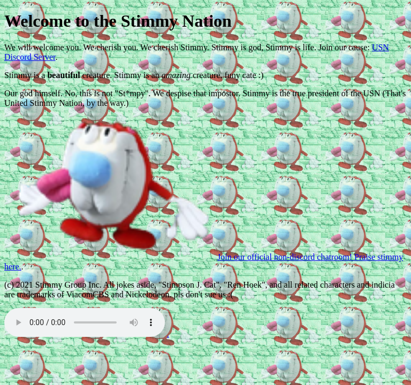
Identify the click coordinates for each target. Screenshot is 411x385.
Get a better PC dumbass (84, 322)
